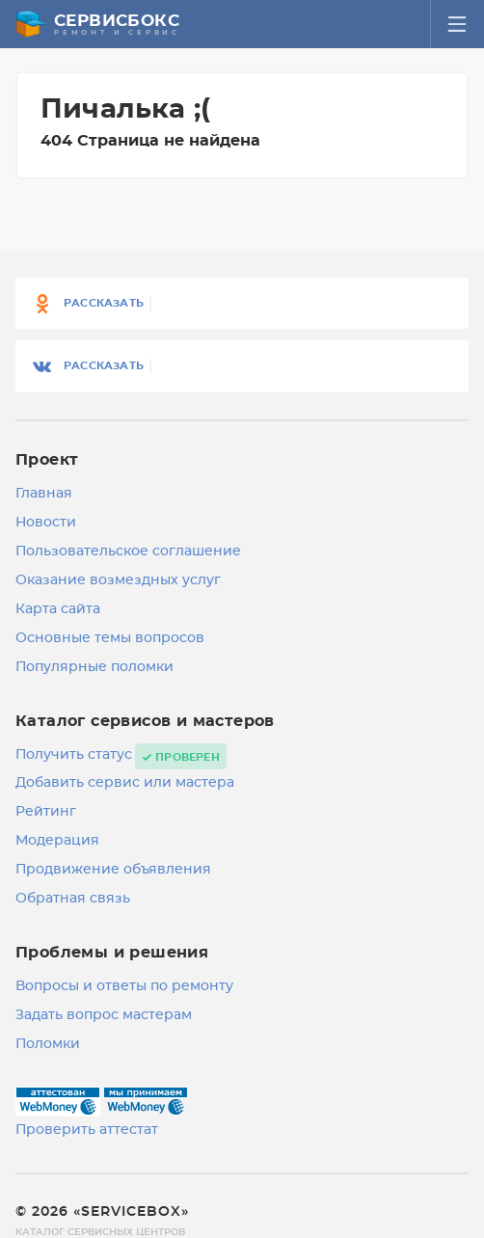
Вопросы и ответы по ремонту (124, 986)
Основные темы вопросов (109, 638)
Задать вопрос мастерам (103, 1015)
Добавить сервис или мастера (124, 783)
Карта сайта (57, 609)
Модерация (57, 841)
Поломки (47, 1044)
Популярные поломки (94, 667)
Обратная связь (72, 898)
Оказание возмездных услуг (118, 580)
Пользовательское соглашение (128, 551)
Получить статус (73, 755)
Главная (43, 493)
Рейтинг (45, 812)
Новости (45, 522)
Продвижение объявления (113, 869)
